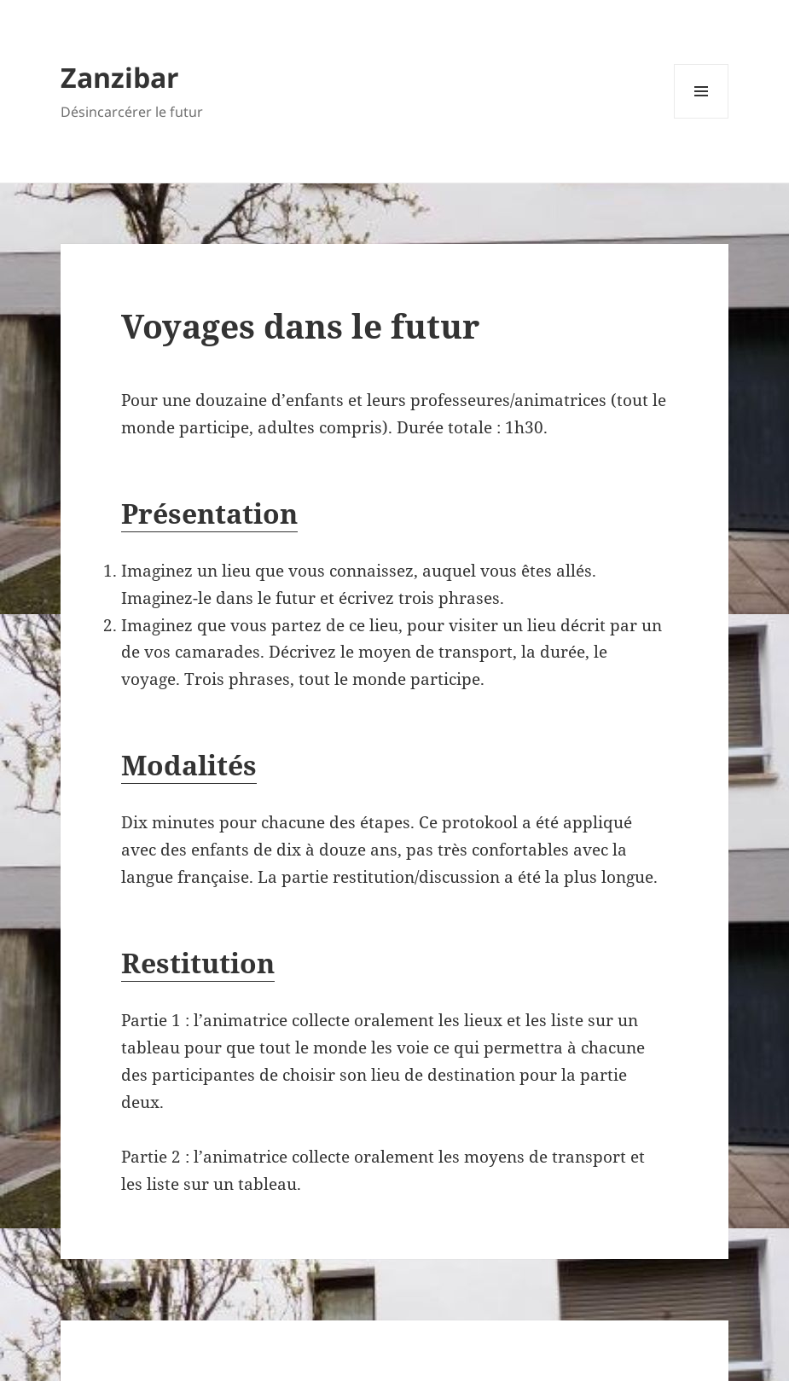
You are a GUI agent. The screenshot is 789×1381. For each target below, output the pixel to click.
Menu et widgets (701, 118)
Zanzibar (120, 77)
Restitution (198, 962)
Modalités (189, 764)
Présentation (209, 513)
